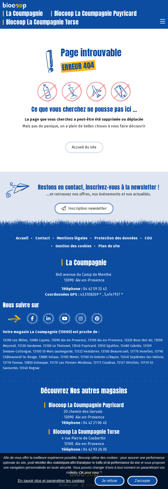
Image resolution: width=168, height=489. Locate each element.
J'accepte (142, 481)
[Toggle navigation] (162, 23)
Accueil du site (84, 147)
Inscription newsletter (84, 208)
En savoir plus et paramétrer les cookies (51, 481)
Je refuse (109, 481)
